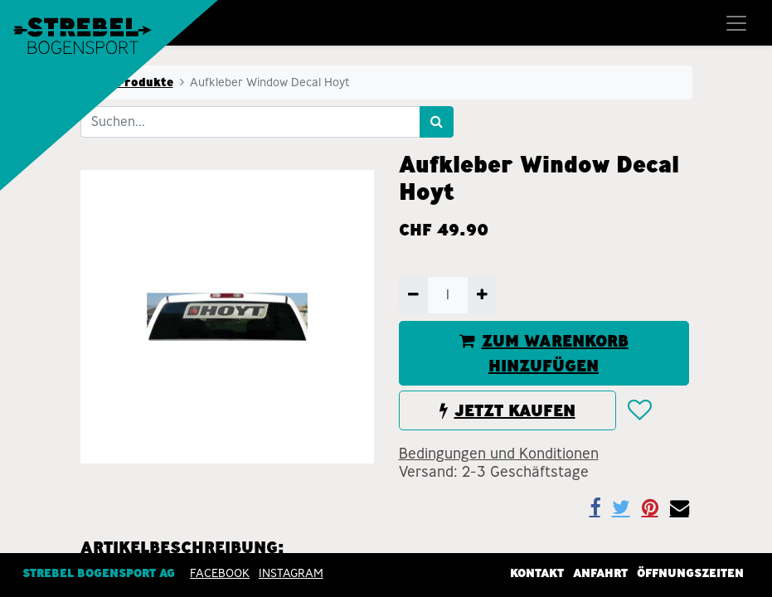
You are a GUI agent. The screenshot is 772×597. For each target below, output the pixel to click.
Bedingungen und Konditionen (499, 453)
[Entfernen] (413, 295)
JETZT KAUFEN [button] (507, 410)
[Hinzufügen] (482, 295)
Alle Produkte (131, 82)
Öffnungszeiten (690, 572)
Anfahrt (600, 572)
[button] (639, 411)
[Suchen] (437, 122)
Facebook (220, 572)
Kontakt (537, 572)
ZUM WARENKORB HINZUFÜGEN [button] (544, 353)
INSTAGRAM (291, 572)
